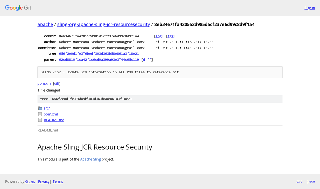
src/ (47, 108)
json (311, 181)
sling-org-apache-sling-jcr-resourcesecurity (103, 24)
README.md (54, 120)
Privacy (44, 181)
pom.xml (45, 83)
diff (147, 59)
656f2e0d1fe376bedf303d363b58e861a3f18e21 (99, 53)
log (159, 36)
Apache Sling (90, 159)
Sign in (309, 8)
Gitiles (30, 181)
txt (299, 181)
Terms (57, 181)
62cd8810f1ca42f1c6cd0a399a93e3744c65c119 (99, 59)
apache (45, 24)
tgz (171, 36)
